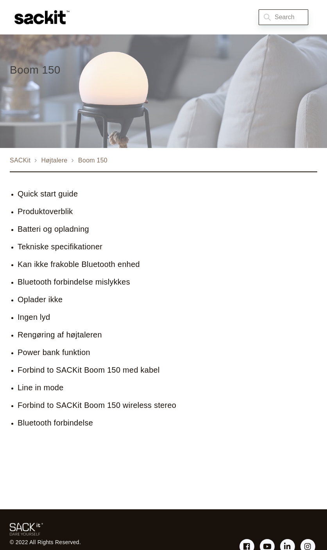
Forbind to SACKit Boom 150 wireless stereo (97, 405)
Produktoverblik (45, 211)
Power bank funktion (54, 352)
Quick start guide (48, 193)
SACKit (20, 160)
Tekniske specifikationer (60, 246)
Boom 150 (92, 160)
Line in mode (41, 387)
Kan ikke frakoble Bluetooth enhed (79, 264)
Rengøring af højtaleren (60, 334)
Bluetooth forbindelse (55, 422)
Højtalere (54, 160)
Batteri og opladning (53, 229)
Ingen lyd (34, 317)
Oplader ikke (40, 299)
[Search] (283, 17)
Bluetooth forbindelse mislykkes (74, 282)
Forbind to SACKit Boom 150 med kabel (89, 370)
